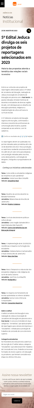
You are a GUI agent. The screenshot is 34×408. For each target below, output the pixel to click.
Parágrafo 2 (12, 280)
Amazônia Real (13, 181)
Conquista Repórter (15, 303)
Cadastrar (17, 401)
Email (3, 390)
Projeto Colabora (14, 204)
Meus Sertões (13, 256)
